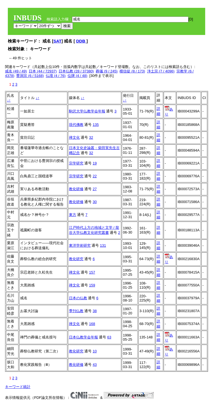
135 (96, 125)
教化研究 (76, 259)
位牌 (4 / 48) (77, 76)
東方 (72, 215)
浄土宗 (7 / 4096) (160, 71)
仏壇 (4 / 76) (56, 76)
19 (95, 163)
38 (95, 311)
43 (95, 364)
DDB (81, 41)
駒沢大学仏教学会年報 (87, 111)
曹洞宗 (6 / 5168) (30, 76)
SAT (57, 41)
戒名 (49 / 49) (16, 71)
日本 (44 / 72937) (43, 71)
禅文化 (74, 137)
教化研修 (76, 189)
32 (91, 137)
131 (103, 245)
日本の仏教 (78, 298)
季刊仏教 (76, 311)
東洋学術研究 (80, 245)
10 (95, 351)
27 (95, 189)
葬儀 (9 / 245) (107, 71)
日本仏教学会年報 (83, 337)
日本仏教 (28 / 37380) (76, 71)
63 (109, 337)
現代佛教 (76, 125)
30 (95, 202)
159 (92, 285)
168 (92, 324)
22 (95, 176)
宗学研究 (76, 163)
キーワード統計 (17, 387)
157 (92, 272)
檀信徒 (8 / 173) (132, 71)
